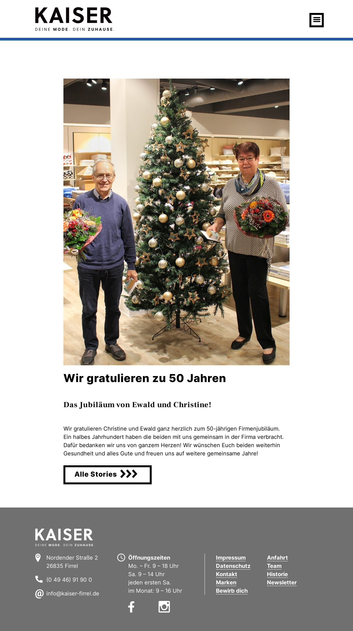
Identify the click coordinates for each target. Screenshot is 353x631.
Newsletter (282, 582)
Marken (226, 582)
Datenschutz (233, 566)
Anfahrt (277, 557)
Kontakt (226, 574)
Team (274, 566)
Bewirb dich (232, 590)
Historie (277, 574)
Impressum (231, 557)
